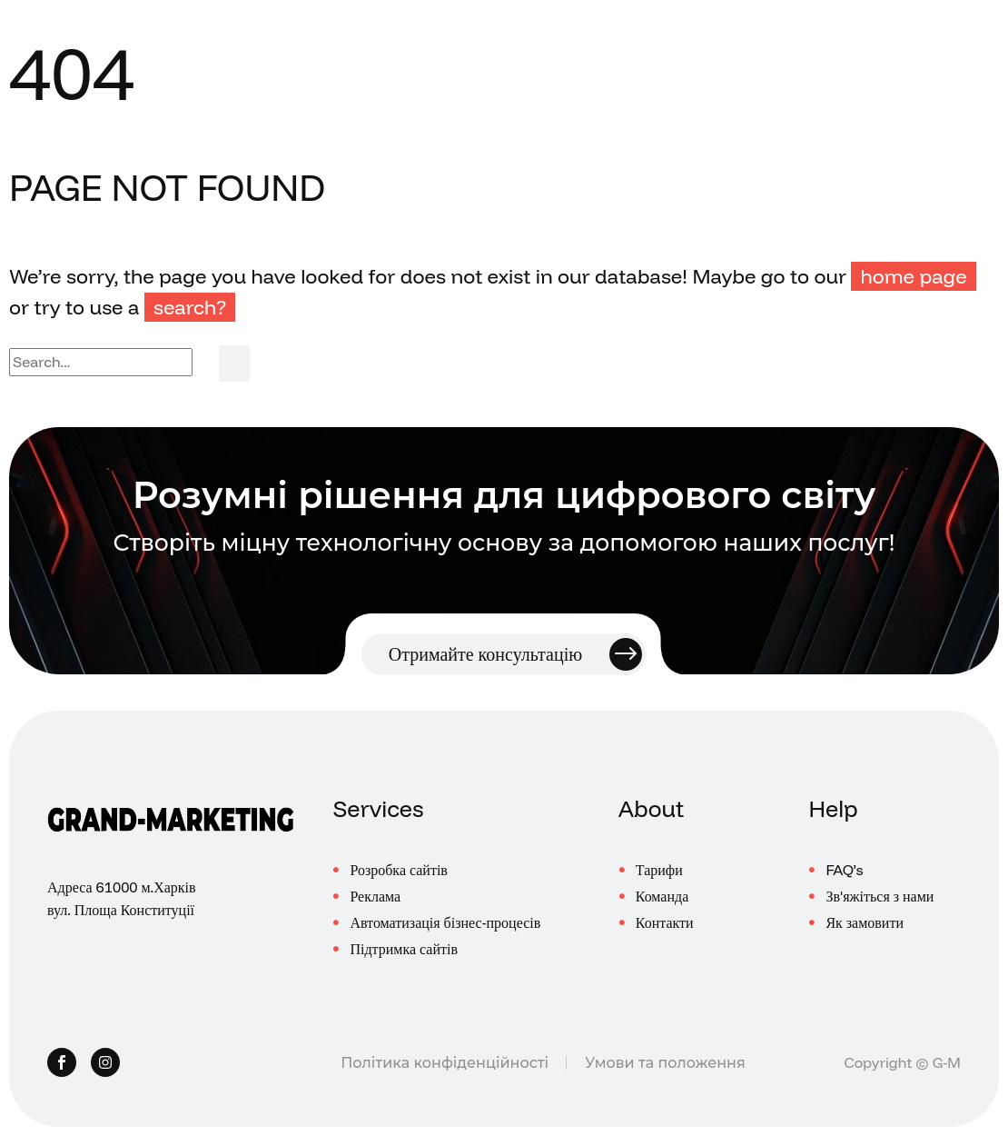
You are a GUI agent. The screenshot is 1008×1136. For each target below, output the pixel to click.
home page (913, 276)
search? (189, 307)
